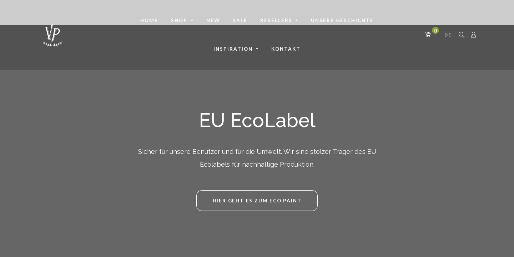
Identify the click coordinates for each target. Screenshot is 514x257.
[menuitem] (149, 20)
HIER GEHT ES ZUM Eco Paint (257, 200)
